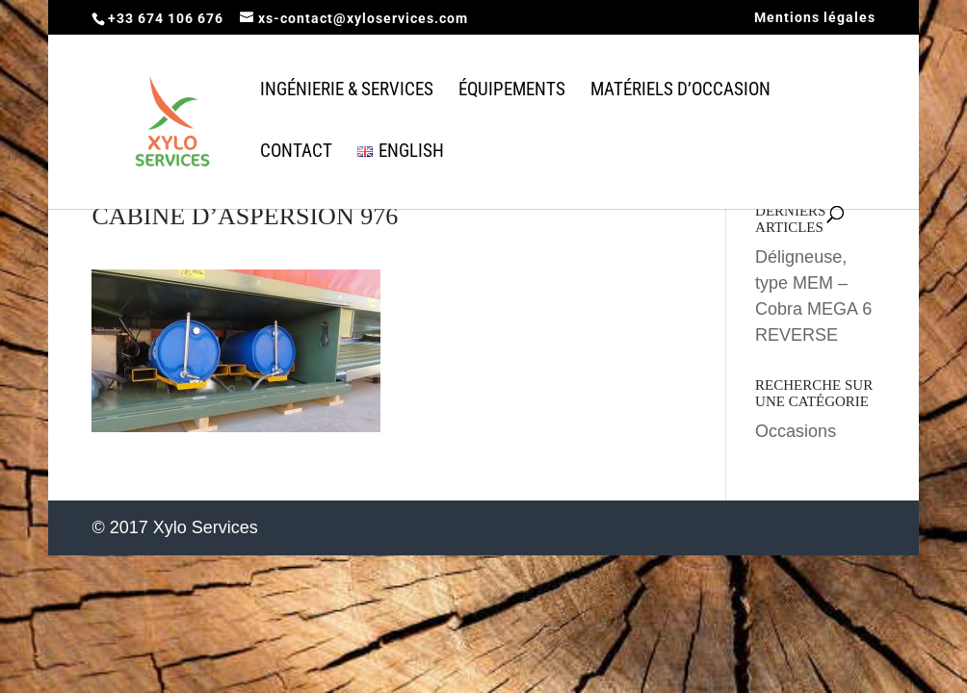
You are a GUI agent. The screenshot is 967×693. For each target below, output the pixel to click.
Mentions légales (815, 18)
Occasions (795, 431)
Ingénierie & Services (346, 91)
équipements (511, 91)
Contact (296, 153)
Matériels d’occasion (680, 91)
